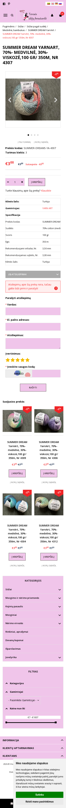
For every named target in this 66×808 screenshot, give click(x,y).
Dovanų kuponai (14, 640)
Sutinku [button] (39, 794)
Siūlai (8, 589)
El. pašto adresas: (18, 319)
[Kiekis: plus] (22, 182)
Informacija (11, 740)
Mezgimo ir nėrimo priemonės (22, 597)
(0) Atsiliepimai (17, 274)
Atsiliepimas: (15, 335)
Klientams (10, 756)
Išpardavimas (13, 648)
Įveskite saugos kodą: (21, 366)
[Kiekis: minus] (7, 182)
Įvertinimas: (13, 353)
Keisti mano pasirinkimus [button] (40, 801)
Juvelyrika (11, 657)
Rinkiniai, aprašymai (16, 631)
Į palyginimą (24, 142)
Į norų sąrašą (41, 142)
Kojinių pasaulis (14, 606)
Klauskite (46, 190)
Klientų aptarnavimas (18, 748)
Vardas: (12, 304)
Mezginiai (11, 614)
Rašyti (33, 387)
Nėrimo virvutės (14, 623)
